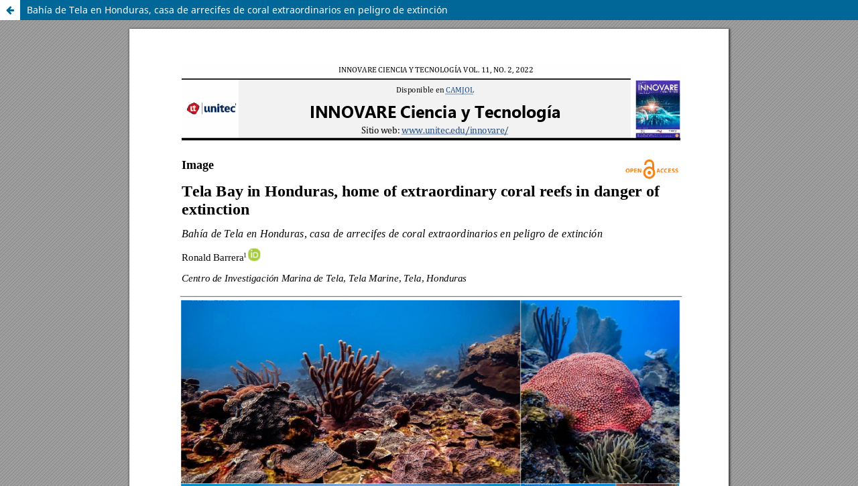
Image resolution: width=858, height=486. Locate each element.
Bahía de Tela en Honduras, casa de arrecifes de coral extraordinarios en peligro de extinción (237, 9)
